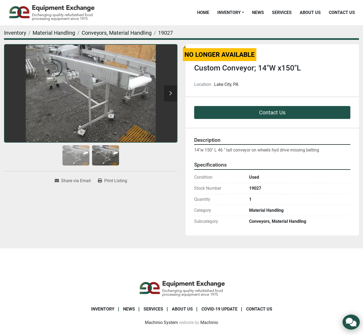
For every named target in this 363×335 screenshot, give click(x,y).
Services (282, 12)
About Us (310, 12)
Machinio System (161, 322)
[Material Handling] (54, 33)
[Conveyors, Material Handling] (117, 33)
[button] (230, 12)
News (258, 12)
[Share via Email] (72, 181)
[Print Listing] (112, 181)
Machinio (209, 322)
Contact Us (342, 12)
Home (203, 12)
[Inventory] (15, 33)
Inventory (229, 12)
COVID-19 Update (219, 309)
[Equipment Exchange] (181, 288)
